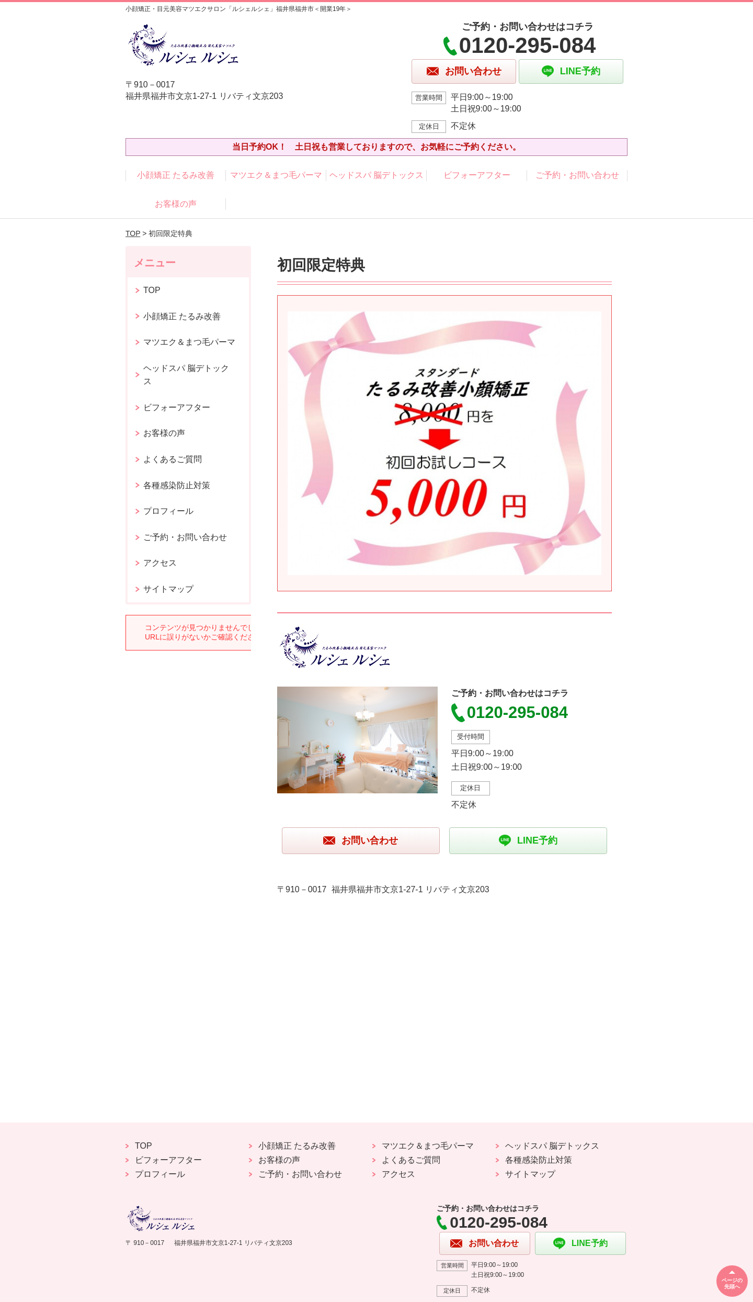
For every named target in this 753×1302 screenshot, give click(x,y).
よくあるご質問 (172, 459)
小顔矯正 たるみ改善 (175, 175)
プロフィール (168, 511)
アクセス (160, 562)
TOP (133, 233)
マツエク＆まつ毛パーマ (276, 175)
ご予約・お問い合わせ (577, 175)
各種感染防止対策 (176, 485)
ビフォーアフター (476, 175)
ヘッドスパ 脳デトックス (376, 175)
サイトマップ (168, 589)
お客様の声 (176, 203)
